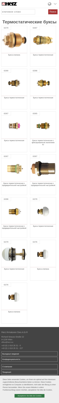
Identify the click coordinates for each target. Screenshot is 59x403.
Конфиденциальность (11, 359)
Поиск (53, 12)
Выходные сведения (10, 354)
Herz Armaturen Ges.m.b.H (14, 332)
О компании (7, 367)
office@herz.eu (7, 342)
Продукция (6, 372)
